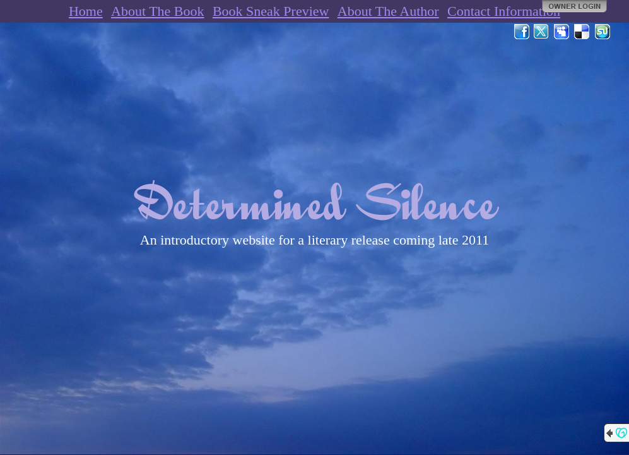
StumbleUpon (602, 31)
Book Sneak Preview (271, 11)
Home (86, 11)
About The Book (157, 11)
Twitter (542, 31)
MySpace (562, 31)
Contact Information (503, 11)
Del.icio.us (582, 31)
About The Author (388, 11)
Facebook (522, 31)
